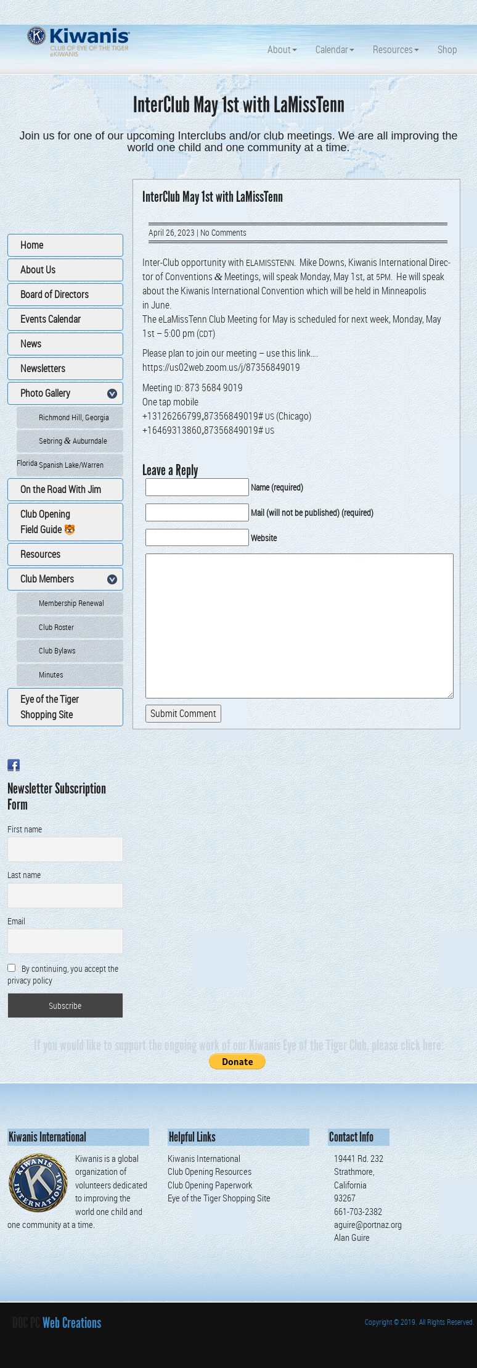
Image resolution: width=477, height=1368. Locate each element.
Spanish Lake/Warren (71, 464)
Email (16, 921)
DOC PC (26, 1323)
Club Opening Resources (209, 1171)
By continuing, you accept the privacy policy (62, 974)
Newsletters (42, 368)
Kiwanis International (204, 1158)
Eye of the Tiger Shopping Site (49, 706)
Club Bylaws (57, 650)
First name (24, 829)
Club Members (47, 579)
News (30, 343)
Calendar (335, 49)
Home (31, 245)
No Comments (223, 232)
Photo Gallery (45, 393)
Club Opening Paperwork (210, 1185)
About (282, 49)
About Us (37, 269)
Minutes (51, 674)
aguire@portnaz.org (368, 1224)
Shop (447, 49)
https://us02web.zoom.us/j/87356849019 (221, 367)
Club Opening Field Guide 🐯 (48, 521)
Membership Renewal (71, 602)
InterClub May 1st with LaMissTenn (212, 196)
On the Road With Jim (60, 489)
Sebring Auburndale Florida (62, 443)
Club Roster (56, 626)
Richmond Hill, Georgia (74, 417)
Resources (396, 49)
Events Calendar (50, 319)
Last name (24, 875)
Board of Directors (54, 294)
